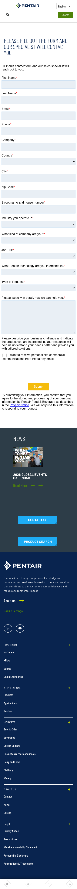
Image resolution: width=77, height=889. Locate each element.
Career (7, 812)
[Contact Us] (37, 520)
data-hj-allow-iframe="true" (38, 244)
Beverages (9, 737)
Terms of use (11, 839)
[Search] (7, 15)
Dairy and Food (12, 762)
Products (8, 695)
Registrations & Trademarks (18, 863)
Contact (8, 796)
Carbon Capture (12, 745)
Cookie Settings (13, 611)
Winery (7, 778)
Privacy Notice (11, 831)
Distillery (8, 770)
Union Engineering (13, 676)
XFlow (7, 660)
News (6, 804)
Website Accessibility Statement (20, 847)
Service (8, 711)
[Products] (37, 541)
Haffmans (9, 652)
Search (65, 14)
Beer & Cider (10, 729)
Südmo (7, 668)
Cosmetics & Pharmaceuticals (19, 754)
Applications (10, 703)
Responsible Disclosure (16, 855)
